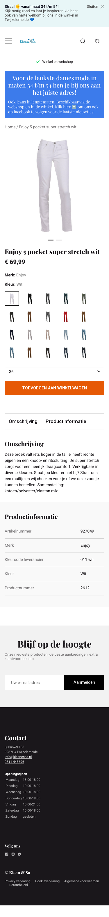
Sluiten (95, 7)
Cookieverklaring (47, 881)
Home (10, 127)
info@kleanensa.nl (18, 757)
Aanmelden (84, 682)
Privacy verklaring (18, 881)
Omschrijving (23, 421)
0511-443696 (14, 762)
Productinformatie (66, 421)
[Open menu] (8, 41)
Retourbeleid (18, 885)
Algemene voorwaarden (81, 881)
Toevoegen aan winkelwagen (54, 388)
